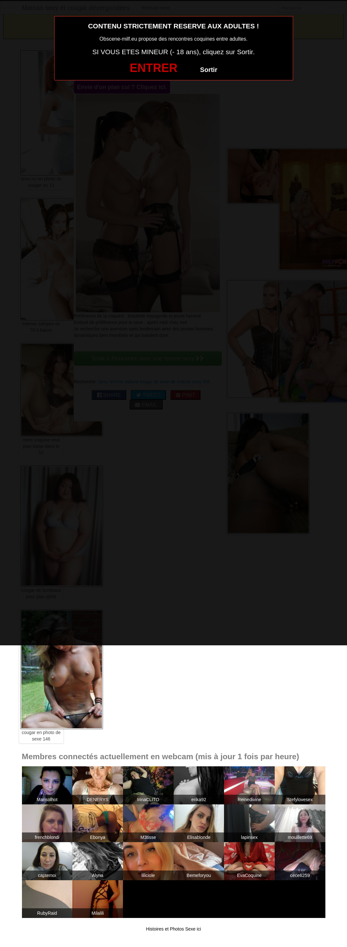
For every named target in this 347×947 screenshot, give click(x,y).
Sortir (208, 69)
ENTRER (154, 68)
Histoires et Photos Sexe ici (173, 929)
